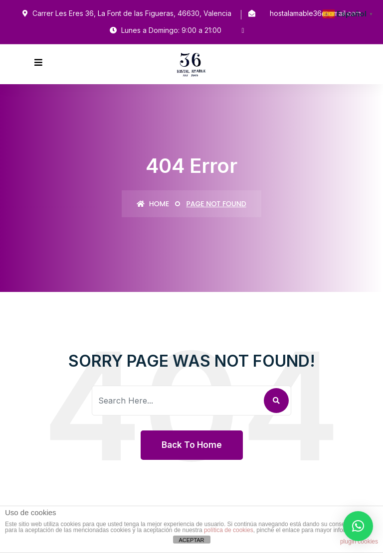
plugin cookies (359, 541)
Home (153, 204)
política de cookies (228, 530)
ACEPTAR (191, 540)
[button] (358, 526)
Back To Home (192, 445)
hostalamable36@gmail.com (315, 13)
